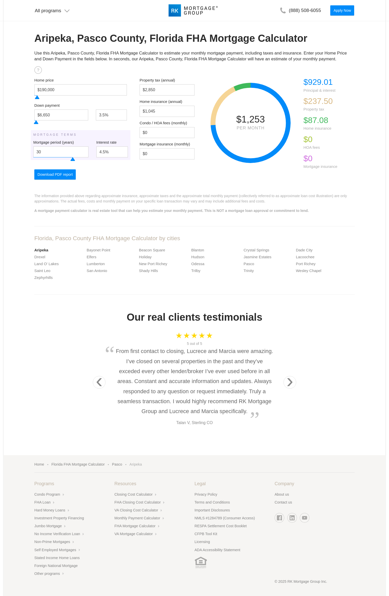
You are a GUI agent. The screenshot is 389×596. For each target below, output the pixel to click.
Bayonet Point (98, 250)
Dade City (304, 250)
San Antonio (97, 270)
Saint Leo (42, 270)
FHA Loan (42, 502)
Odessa (197, 264)
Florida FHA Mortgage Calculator (78, 464)
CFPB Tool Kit (205, 534)
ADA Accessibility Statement (217, 550)
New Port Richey (153, 264)
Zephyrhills (43, 277)
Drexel (39, 257)
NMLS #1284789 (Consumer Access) (224, 518)
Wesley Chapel (308, 270)
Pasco (249, 264)
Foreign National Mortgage (56, 566)
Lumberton (96, 264)
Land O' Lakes (46, 264)
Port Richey (306, 264)
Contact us (283, 502)
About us (282, 494)
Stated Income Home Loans (57, 558)
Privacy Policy (205, 494)
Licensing (202, 542)
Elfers (91, 257)
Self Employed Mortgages (55, 550)
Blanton (197, 250)
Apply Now (342, 10)
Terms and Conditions (212, 502)
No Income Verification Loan (57, 534)
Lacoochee (305, 257)
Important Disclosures (212, 510)
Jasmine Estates (258, 257)
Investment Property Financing (59, 518)
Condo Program (47, 494)
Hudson (197, 257)
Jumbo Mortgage (48, 526)
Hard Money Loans (49, 510)
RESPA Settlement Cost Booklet (220, 526)
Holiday (145, 257)
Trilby (195, 270)
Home (39, 464)
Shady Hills (148, 270)
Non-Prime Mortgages (52, 542)
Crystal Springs (256, 250)
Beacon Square (152, 250)
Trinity (249, 270)
